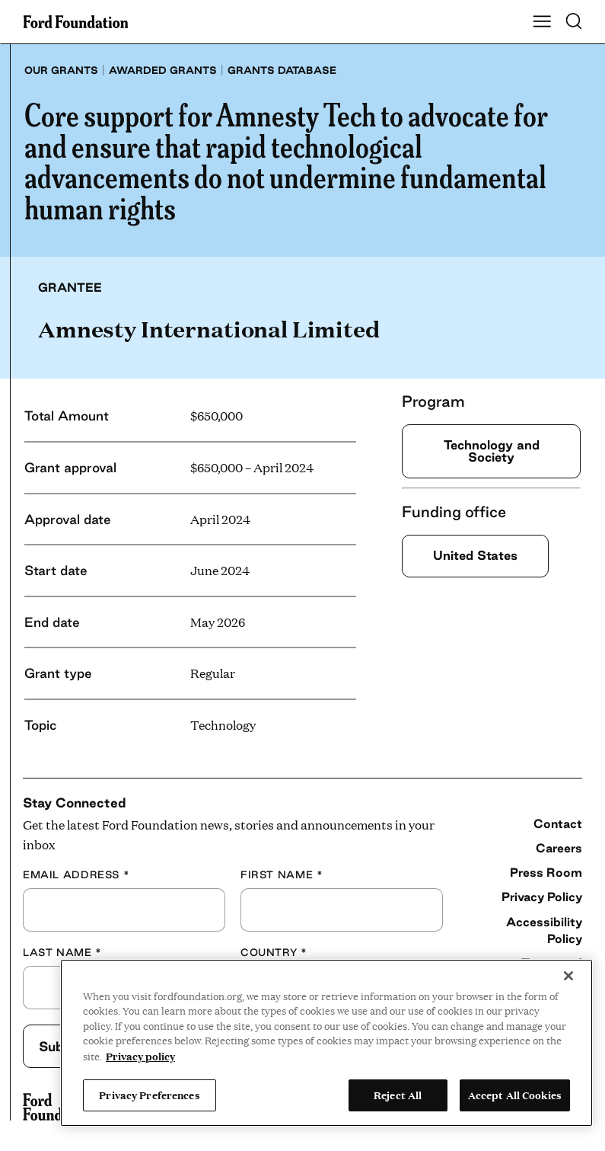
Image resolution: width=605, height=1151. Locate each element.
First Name (281, 874)
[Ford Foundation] (59, 1107)
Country (273, 952)
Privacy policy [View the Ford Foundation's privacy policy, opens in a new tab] (140, 1055)
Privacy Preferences (149, 1094)
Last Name (62, 952)
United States (475, 555)
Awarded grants (163, 70)
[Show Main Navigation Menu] (542, 22)
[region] (326, 1043)
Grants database (282, 70)
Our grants (61, 70)
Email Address (76, 874)
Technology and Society (492, 450)
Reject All (398, 1094)
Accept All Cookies (515, 1094)
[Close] (568, 976)
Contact (557, 823)
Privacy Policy (542, 896)
